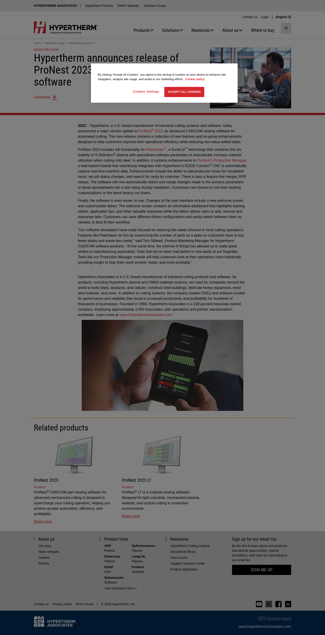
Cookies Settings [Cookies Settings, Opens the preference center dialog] (146, 91)
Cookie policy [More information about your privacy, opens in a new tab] (194, 79)
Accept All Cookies (184, 91)
